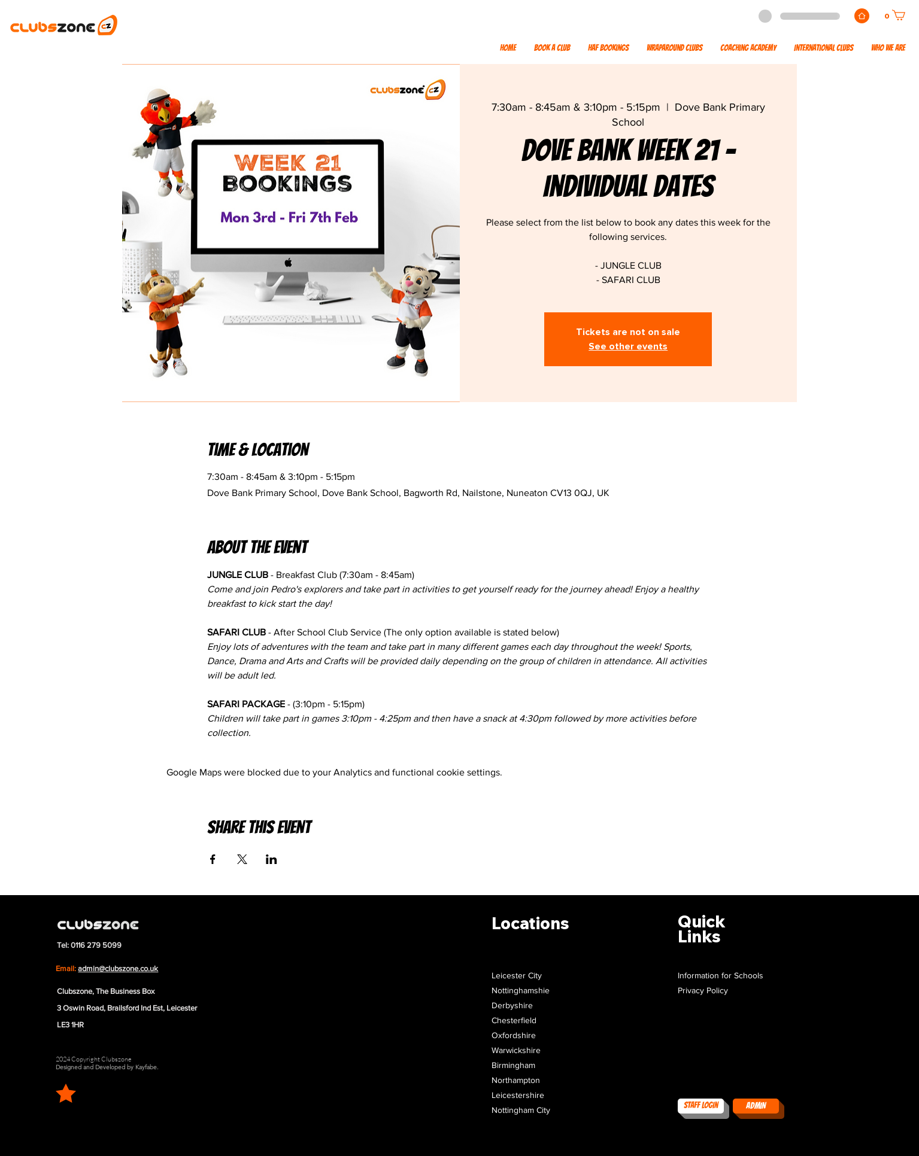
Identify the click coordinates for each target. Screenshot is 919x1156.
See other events (628, 346)
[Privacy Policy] (728, 991)
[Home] (861, 15)
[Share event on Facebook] (213, 859)
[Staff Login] (701, 1106)
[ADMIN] (756, 1106)
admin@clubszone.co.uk (118, 968)
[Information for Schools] (728, 976)
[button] (823, 48)
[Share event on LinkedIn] (271, 859)
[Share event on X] (242, 859)
